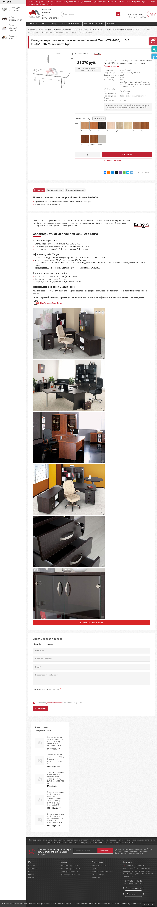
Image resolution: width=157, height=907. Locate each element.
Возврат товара (98, 872)
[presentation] (51, 695)
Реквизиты (96, 875)
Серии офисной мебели (69, 869)
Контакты (112, 24)
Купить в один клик (113, 161)
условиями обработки (54, 703)
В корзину (127, 155)
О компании (32, 866)
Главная (31, 29)
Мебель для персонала (69, 863)
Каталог (34, 24)
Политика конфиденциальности (104, 869)
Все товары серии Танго (91, 623)
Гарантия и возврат (94, 24)
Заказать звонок (133, 886)
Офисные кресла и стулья (70, 872)
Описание (40, 189)
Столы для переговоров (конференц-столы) (122, 29)
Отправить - (40, 709)
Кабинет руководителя (63, 29)
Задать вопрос (133, 892)
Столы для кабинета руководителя (88, 29)
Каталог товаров (44, 29)
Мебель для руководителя (70, 866)
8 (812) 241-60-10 (133, 13)
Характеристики (58, 189)
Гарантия (95, 866)
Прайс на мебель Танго (51, 303)
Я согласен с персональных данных (59, 703)
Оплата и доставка (71, 24)
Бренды (54, 24)
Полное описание (111, 66)
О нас (44, 24)
